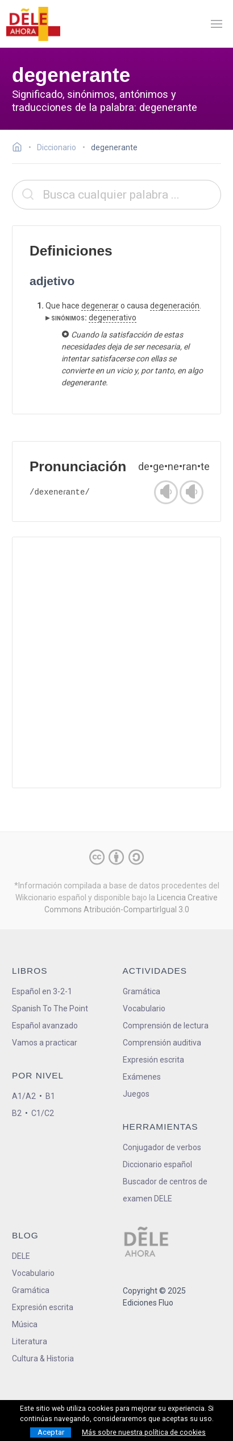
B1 (50, 1096)
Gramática (141, 991)
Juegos (136, 1093)
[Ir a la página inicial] (20, 148)
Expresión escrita (153, 1059)
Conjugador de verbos (162, 1147)
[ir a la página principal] (33, 24)
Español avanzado (45, 1025)
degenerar (100, 305)
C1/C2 (42, 1113)
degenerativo (112, 317)
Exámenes (142, 1076)
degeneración (174, 305)
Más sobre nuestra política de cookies (144, 1432)
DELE (21, 1256)
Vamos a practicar (44, 1042)
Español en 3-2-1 (42, 991)
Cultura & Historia (43, 1358)
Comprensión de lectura (166, 1025)
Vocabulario (144, 1008)
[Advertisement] (116, 662)
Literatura (29, 1341)
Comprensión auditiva (162, 1042)
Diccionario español (157, 1164)
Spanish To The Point (50, 1008)
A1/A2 (24, 1096)
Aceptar (51, 1432)
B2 (17, 1113)
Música (25, 1324)
